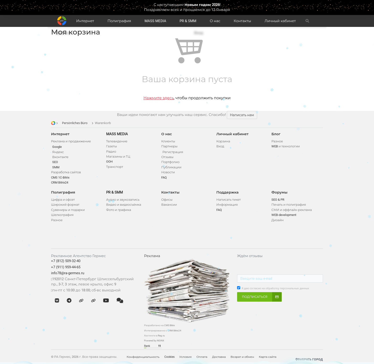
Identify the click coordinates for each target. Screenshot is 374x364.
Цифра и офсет (63, 199)
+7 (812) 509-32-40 (65, 261)
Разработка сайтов (66, 172)
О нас (215, 21)
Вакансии (169, 204)
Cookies (169, 357)
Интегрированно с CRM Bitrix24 (162, 330)
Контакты (242, 21)
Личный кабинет (280, 21)
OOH (109, 161)
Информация (227, 204)
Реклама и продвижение (71, 141)
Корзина (223, 141)
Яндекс (58, 152)
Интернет (85, 21)
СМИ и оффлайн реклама (291, 210)
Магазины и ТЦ (118, 156)
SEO (55, 162)
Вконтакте (60, 157)
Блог (275, 134)
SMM (55, 167)
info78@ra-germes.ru (67, 273)
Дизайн (277, 220)
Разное (56, 220)
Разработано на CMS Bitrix (159, 325)
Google (57, 147)
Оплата (202, 357)
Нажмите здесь (158, 98)
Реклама (152, 256)
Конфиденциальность (143, 357)
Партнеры (169, 146)
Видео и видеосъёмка (123, 204)
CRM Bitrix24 (59, 182)
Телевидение (116, 141)
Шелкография (62, 215)
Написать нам (242, 115)
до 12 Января (218, 10)
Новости (168, 172)
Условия (185, 357)
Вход (220, 146)
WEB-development (283, 215)
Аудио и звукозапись (123, 199)
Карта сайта (267, 357)
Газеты (111, 146)
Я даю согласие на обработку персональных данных (275, 288)
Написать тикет (228, 199)
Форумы (279, 192)
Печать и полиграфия (288, 204)
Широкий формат (65, 204)
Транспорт (114, 167)
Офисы (166, 199)
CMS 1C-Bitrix (60, 177)
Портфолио (170, 162)
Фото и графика (118, 210)
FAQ (164, 177)
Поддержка (227, 192)
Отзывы (167, 157)
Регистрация (172, 152)
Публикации (171, 167)
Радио (111, 151)
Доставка (219, 357)
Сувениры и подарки (68, 210)
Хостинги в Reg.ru (154, 335)
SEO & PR (277, 199)
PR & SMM (188, 21)
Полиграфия (119, 21)
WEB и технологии (285, 146)
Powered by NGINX (154, 340)
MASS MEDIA (155, 21)
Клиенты (168, 141)
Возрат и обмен (242, 357)
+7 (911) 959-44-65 (65, 267)
